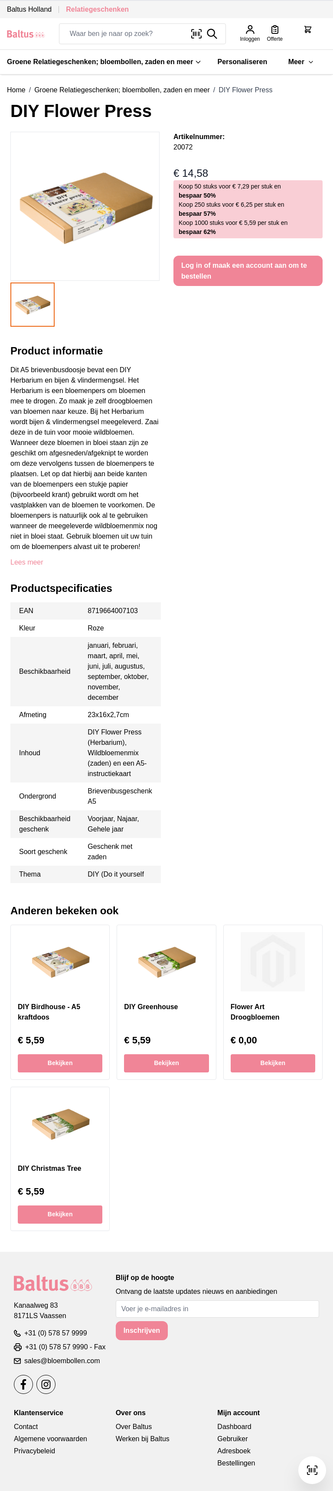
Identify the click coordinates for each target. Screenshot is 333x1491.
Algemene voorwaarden (50, 1438)
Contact (26, 1426)
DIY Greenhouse (151, 1006)
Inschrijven (142, 1330)
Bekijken (60, 1062)
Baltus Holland (29, 9)
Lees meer (26, 562)
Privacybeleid (34, 1451)
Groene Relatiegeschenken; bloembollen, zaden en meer (104, 61)
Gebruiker (232, 1438)
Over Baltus (134, 1426)
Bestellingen (236, 1463)
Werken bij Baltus (143, 1438)
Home (16, 90)
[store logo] (26, 34)
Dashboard (234, 1426)
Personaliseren (242, 61)
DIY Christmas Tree (49, 1168)
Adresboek (234, 1451)
